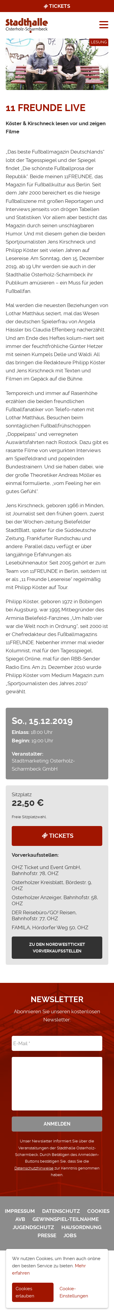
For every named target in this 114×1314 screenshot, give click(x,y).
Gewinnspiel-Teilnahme (65, 1219)
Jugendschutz (33, 1227)
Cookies (98, 1211)
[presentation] (57, 1079)
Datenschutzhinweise (34, 1168)
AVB (20, 1219)
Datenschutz (61, 1211)
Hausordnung (81, 1227)
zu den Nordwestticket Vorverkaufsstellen (57, 947)
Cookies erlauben (25, 1292)
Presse (47, 1235)
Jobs (69, 1235)
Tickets (56, 6)
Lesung (99, 42)
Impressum (20, 1211)
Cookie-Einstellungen (74, 1292)
